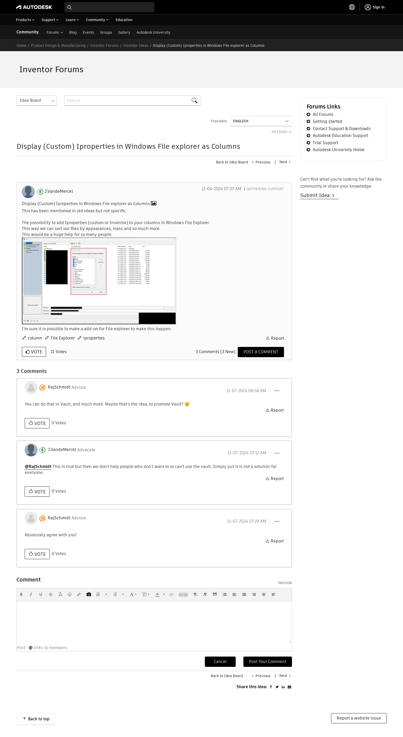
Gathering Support (265, 188)
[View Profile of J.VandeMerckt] (58, 191)
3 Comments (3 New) (215, 352)
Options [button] (280, 131)
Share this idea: (251, 687)
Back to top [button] (39, 719)
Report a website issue (359, 718)
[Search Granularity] (36, 100)
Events (88, 32)
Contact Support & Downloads (342, 129)
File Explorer (63, 338)
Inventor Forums (104, 45)
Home (21, 45)
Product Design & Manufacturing (58, 45)
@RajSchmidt (38, 466)
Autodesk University (153, 32)
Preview (285, 583)
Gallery (124, 32)
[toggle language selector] (352, 7)
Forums (53, 32)
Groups (106, 32)
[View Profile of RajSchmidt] (59, 387)
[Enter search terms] (109, 7)
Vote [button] (36, 351)
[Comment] (261, 352)
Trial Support (325, 143)
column (35, 338)
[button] (99, 280)
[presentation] (21, 594)
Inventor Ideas (135, 45)
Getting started (327, 121)
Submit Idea (316, 195)
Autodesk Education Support (340, 136)
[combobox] (109, 7)
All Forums (323, 114)
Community (27, 32)
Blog (73, 32)
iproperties (94, 338)
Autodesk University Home (338, 150)
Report (277, 338)
